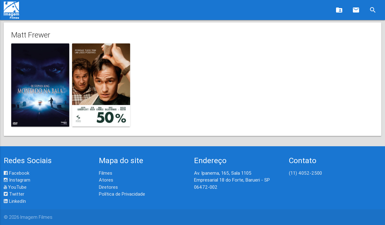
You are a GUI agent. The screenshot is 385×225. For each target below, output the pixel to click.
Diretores (108, 187)
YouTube (15, 187)
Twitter (14, 194)
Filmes (105, 173)
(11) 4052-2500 (305, 173)
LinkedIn (15, 201)
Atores (106, 180)
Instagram (17, 180)
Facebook (16, 173)
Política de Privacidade (122, 194)
